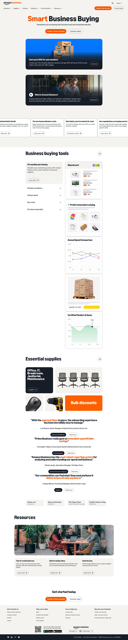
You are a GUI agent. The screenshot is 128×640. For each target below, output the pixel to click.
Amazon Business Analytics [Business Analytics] (58, 471)
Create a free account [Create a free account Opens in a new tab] (103, 8)
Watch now (55, 573)
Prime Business (58, 453)
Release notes (40, 617)
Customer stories (12, 615)
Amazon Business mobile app (103, 617)
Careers (9, 620)
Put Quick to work (74, 133)
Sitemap (67, 617)
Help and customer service (72, 615)
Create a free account (100, 612)
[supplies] (43, 359)
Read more (94, 100)
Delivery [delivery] (58, 490)
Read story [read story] (72, 435)
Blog (37, 612)
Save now (94, 64)
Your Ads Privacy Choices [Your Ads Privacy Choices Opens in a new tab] (90, 637)
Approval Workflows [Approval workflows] (58, 435)
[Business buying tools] (47, 153)
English (119, 3)
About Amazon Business (14, 612)
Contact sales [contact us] (119, 8)
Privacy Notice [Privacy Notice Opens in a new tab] (78, 637)
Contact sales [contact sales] (75, 31)
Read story (71, 453)
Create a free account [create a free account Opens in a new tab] (56, 31)
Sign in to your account (101, 615)
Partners (9, 617)
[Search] (113, 3)
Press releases (40, 620)
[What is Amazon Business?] (64, 90)
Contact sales (69, 612)
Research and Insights (42, 615)
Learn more (39, 133)
